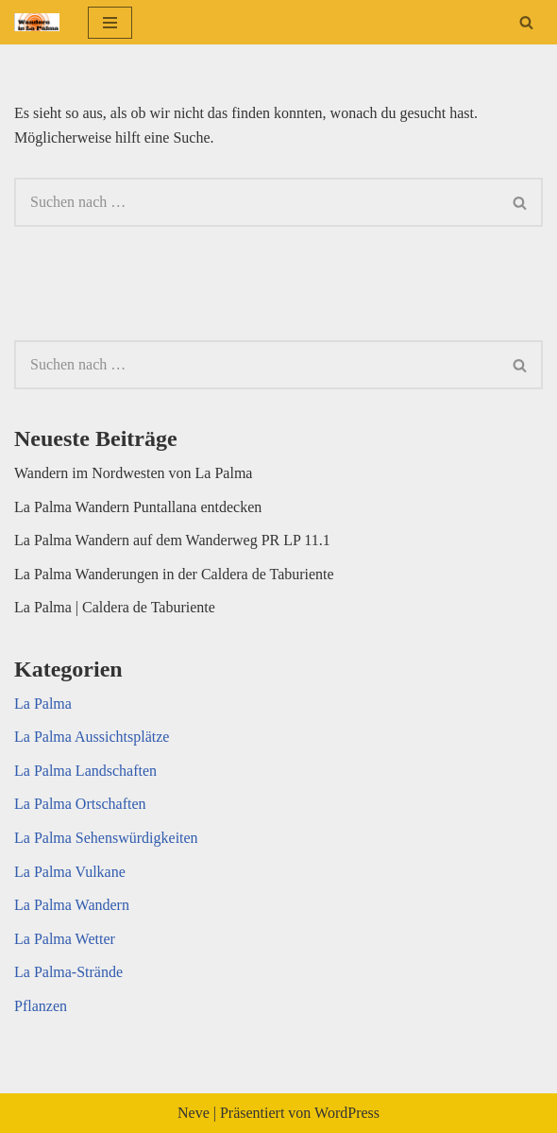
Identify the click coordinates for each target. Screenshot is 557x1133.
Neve (193, 1113)
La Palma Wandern (71, 905)
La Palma (43, 703)
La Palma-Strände (68, 972)
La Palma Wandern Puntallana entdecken (138, 507)
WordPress (347, 1113)
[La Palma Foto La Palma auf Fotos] (36, 22)
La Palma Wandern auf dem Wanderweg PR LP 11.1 (172, 540)
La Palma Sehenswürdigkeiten (106, 838)
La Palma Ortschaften (80, 804)
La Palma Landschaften (85, 771)
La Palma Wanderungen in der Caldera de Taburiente (174, 574)
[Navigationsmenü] (110, 23)
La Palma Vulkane (70, 872)
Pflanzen (40, 1006)
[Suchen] (526, 22)
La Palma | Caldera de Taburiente (114, 607)
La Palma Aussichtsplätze (91, 737)
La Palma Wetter (64, 939)
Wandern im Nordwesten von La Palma (133, 473)
